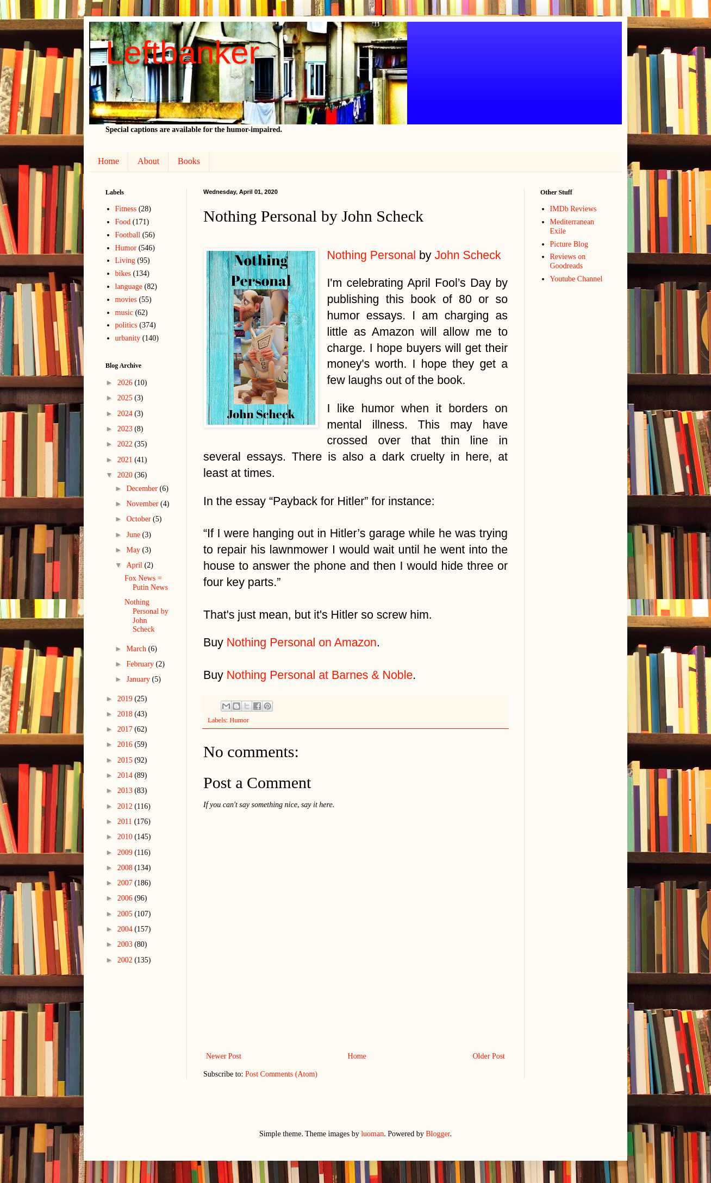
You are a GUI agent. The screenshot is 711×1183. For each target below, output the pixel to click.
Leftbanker (182, 52)
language (129, 286)
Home (108, 161)
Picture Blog (569, 244)
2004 (126, 929)
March (137, 649)
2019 (126, 699)
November (143, 504)
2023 (126, 429)
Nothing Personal (371, 255)
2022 (126, 444)
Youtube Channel (576, 279)
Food (123, 222)
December (142, 488)
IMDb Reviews (573, 209)
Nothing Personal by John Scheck (146, 615)
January (139, 679)
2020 (126, 475)
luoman (372, 1134)
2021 (126, 460)
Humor (239, 720)
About (148, 161)
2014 (126, 775)
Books (189, 161)
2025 (126, 398)
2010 (126, 837)
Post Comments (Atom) (281, 1074)
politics (126, 325)
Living (125, 260)
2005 (126, 914)
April (135, 565)
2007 (126, 883)
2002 (126, 960)
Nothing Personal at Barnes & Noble (320, 675)
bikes (123, 273)
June (134, 535)
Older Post (489, 1056)
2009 (126, 852)
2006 (126, 898)
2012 (126, 806)
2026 (126, 383)
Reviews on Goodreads (568, 261)
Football (128, 235)
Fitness (126, 209)
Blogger (438, 1134)
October (139, 519)
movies (126, 299)
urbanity (128, 338)
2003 (126, 944)
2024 (126, 414)
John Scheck (467, 255)
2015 (126, 760)
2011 (125, 821)
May (134, 550)
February (140, 664)
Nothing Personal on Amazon (302, 642)
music (124, 313)
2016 (126, 744)
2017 (126, 729)
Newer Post (223, 1056)
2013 (126, 790)
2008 (126, 868)
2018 (126, 714)
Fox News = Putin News (146, 583)
